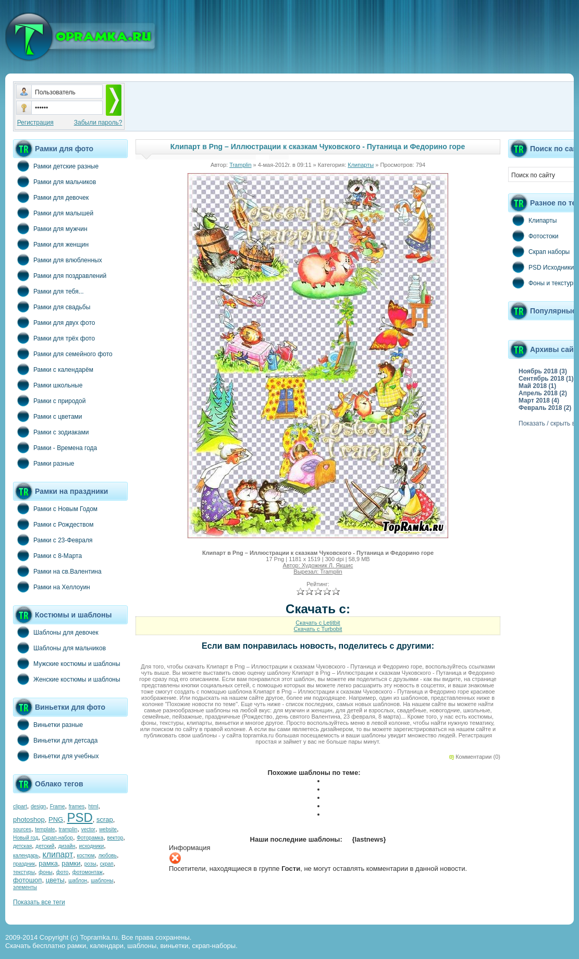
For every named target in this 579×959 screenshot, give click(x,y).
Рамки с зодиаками (51, 432)
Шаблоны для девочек (55, 632)
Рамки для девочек (51, 197)
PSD (79, 817)
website (108, 829)
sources (22, 829)
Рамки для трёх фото (54, 338)
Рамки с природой (49, 400)
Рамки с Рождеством (53, 524)
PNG (55, 819)
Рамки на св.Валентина (57, 571)
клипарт (57, 854)
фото (62, 872)
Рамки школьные (47, 385)
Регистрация (35, 122)
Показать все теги (39, 902)
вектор (115, 838)
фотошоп (27, 880)
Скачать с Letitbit (317, 623)
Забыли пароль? (98, 122)
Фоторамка (90, 838)
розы (90, 864)
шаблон (77, 880)
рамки (70, 863)
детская (22, 846)
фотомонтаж (87, 872)
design (38, 806)
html (93, 806)
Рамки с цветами (47, 416)
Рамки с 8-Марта (47, 555)
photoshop (29, 819)
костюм (86, 855)
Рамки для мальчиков (54, 181)
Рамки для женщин (51, 244)
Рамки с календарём (53, 369)
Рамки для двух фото (54, 322)
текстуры (24, 872)
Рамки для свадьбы (51, 306)
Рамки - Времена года (55, 447)
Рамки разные (43, 463)
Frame (57, 806)
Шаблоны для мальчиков (59, 647)
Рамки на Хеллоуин (51, 586)
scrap (104, 819)
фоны (46, 872)
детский (44, 846)
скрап (107, 864)
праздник (24, 864)
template (45, 829)
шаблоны (102, 880)
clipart (20, 806)
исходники (91, 846)
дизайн (67, 846)
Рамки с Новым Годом (55, 508)
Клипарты (361, 165)
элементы (25, 887)
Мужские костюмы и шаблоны (66, 663)
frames (77, 806)
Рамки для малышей (53, 213)
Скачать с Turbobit (318, 629)
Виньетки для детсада (55, 740)
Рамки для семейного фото (63, 353)
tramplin (68, 829)
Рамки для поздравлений (59, 275)
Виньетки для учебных (55, 755)
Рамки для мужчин (50, 228)
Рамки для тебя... (48, 291)
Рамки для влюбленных (57, 260)
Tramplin (240, 165)
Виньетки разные (48, 724)
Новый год (25, 838)
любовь (107, 855)
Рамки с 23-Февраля (53, 540)
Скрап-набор (57, 838)
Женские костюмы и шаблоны (66, 679)
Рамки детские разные (55, 166)
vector (88, 829)
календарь (26, 855)
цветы (55, 880)
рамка (48, 863)
